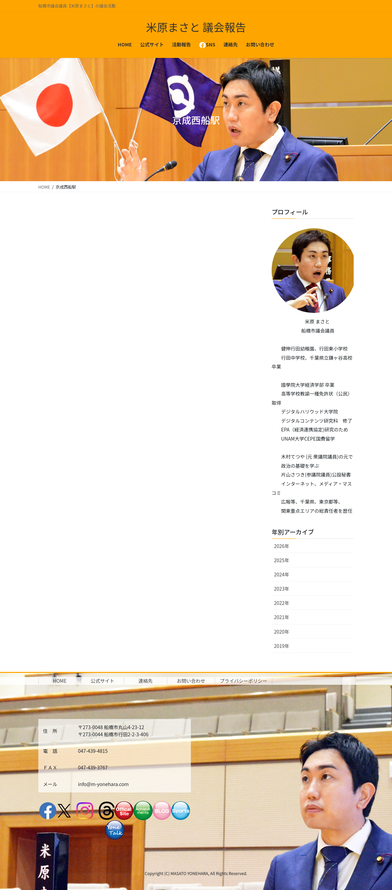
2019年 (281, 645)
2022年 (281, 602)
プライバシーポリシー (243, 680)
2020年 (281, 631)
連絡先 (145, 680)
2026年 (281, 546)
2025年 (281, 560)
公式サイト (102, 680)
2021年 (281, 617)
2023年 (281, 588)
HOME (59, 680)
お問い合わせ (191, 680)
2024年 (281, 574)
